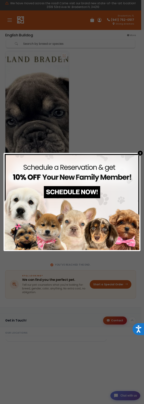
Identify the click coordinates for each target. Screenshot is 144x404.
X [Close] (140, 153)
